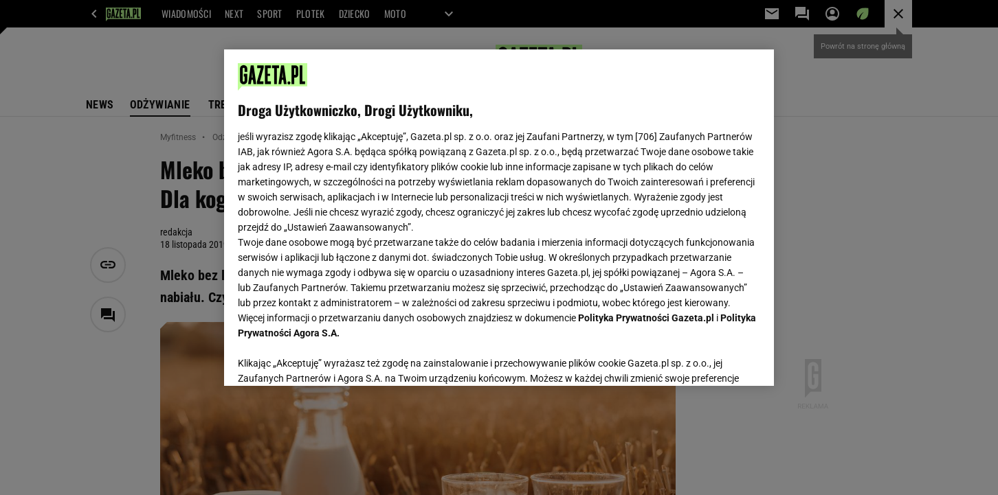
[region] (499, 217)
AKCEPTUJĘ (714, 359)
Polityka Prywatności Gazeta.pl (646, 317)
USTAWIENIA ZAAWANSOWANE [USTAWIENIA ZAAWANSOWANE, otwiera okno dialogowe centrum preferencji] (327, 358)
